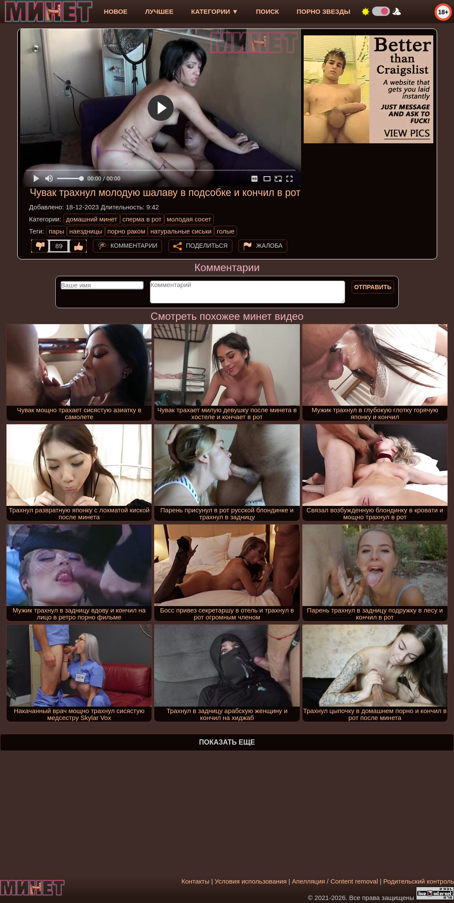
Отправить (373, 287)
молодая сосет (189, 219)
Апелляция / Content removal (335, 881)
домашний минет (91, 219)
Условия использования (251, 881)
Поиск (267, 11)
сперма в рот (142, 219)
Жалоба (269, 245)
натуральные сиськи (181, 231)
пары (56, 231)
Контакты (195, 881)
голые (226, 231)
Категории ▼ (214, 11)
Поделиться (207, 245)
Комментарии (134, 245)
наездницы (86, 231)
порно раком (127, 231)
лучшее (159, 11)
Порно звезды (323, 11)
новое (115, 11)
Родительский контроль (418, 881)
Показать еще (227, 742)
